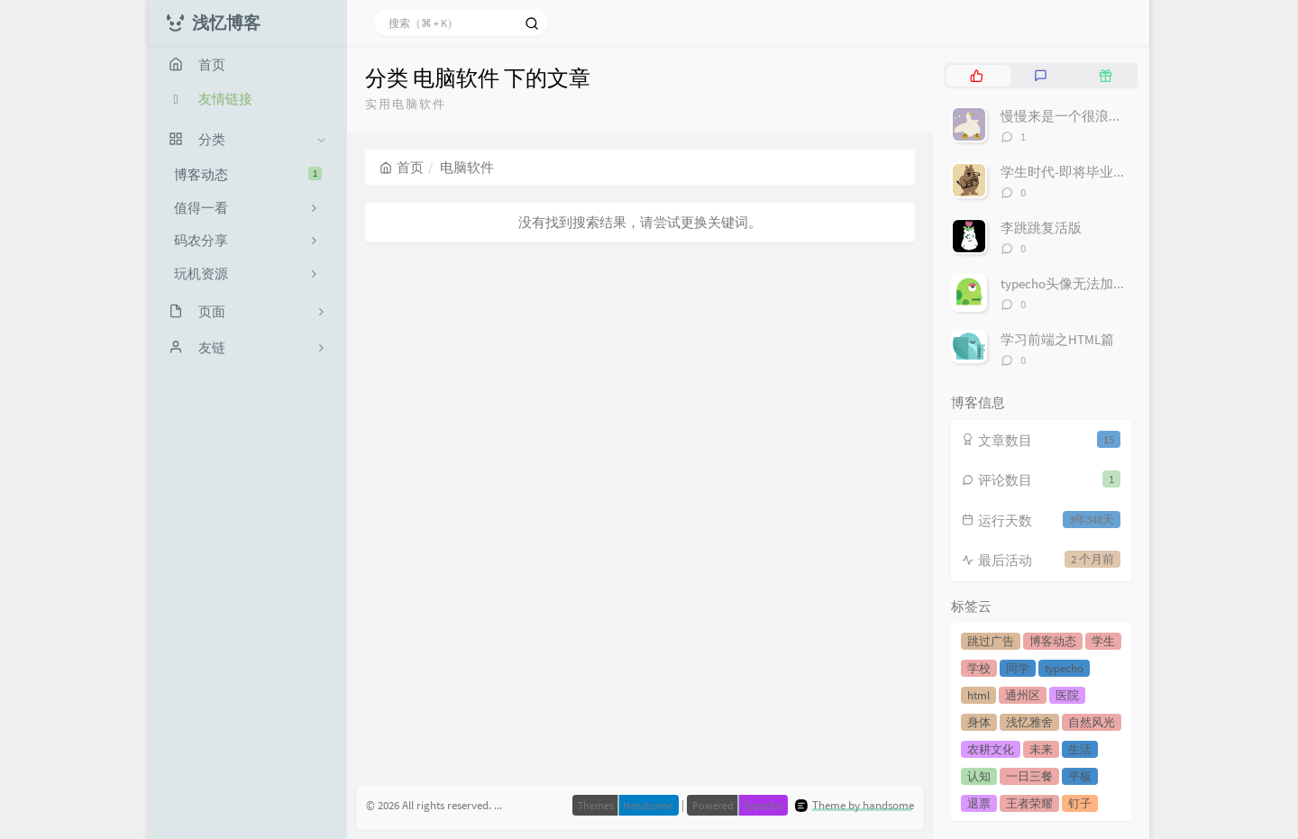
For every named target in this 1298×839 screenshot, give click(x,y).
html (978, 695)
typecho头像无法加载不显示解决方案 (1111, 283)
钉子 (1080, 803)
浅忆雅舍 (1029, 722)
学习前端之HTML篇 (1057, 339)
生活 (1080, 749)
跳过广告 (990, 641)
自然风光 (1091, 722)
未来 (1041, 749)
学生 (1103, 641)
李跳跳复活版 (1041, 227)
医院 (1067, 695)
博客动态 (248, 174)
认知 (979, 776)
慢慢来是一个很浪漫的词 (1075, 115)
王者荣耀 (1029, 803)
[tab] (977, 75)
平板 (1080, 776)
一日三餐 (1029, 776)
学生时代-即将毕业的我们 (1077, 171)
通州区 (1022, 695)
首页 (401, 167)
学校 (979, 668)
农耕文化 (990, 749)
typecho (1064, 668)
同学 (1017, 668)
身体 (979, 722)
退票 (979, 803)
